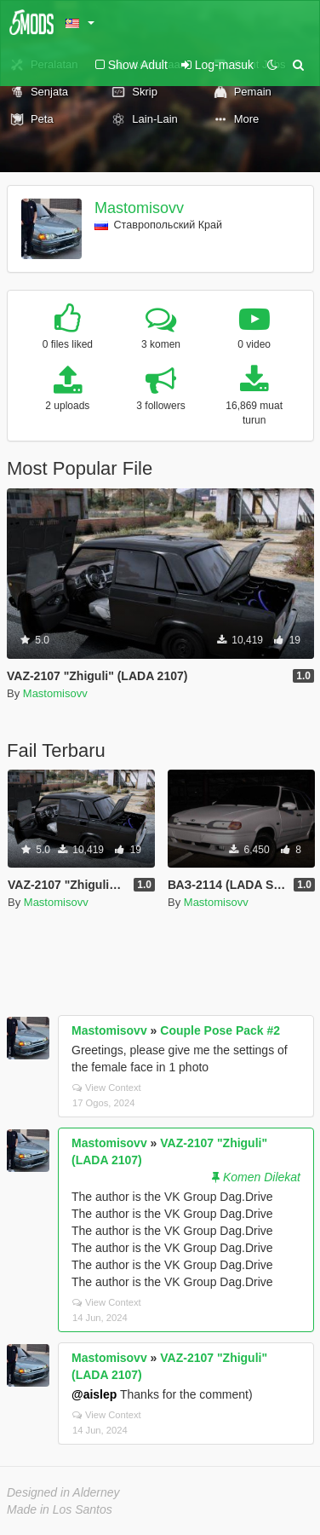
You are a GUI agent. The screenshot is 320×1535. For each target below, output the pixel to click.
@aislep (94, 1394)
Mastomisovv (139, 207)
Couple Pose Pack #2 (220, 1030)
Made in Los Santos (59, 1509)
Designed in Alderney (63, 1492)
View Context (106, 1087)
